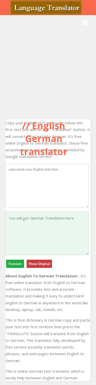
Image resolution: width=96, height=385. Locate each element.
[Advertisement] (48, 66)
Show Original (39, 264)
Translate (15, 264)
